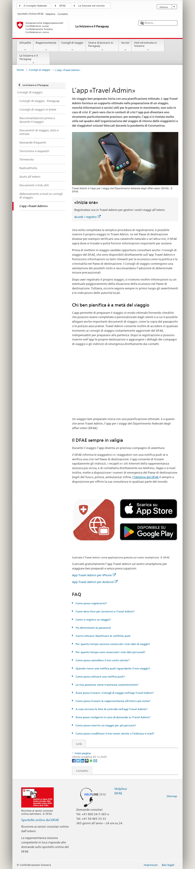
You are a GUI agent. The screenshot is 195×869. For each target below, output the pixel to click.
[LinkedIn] (83, 760)
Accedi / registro (87, 217)
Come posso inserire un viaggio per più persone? (105, 725)
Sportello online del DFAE (40, 820)
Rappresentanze (46, 46)
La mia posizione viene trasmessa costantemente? (107, 684)
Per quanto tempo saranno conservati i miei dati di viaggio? (112, 644)
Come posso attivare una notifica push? (100, 676)
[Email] (95, 760)
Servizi (125, 46)
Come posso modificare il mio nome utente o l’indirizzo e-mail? (114, 733)
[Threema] (87, 760)
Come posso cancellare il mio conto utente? (102, 660)
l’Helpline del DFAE (145, 477)
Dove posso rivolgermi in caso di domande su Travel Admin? (112, 717)
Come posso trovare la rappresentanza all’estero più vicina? (112, 701)
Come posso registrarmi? (91, 603)
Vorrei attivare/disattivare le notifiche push (102, 636)
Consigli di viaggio (72, 46)
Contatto (80, 770)
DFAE (62, 5)
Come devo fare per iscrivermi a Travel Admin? (105, 611)
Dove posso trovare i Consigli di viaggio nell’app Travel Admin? (114, 692)
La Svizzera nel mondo (91, 5)
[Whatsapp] (91, 760)
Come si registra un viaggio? (93, 619)
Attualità (25, 46)
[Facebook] (74, 760)
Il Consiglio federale (35, 5)
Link (77, 744)
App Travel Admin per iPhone (94, 575)
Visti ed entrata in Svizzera (148, 46)
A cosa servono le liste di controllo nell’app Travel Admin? (111, 709)
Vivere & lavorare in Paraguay (102, 46)
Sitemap (172, 796)
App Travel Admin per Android (95, 582)
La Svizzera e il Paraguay (33, 59)
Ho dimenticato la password (93, 627)
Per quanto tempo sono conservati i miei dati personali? (110, 652)
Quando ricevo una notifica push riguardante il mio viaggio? (112, 668)
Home (20, 69)
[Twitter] (78, 760)
